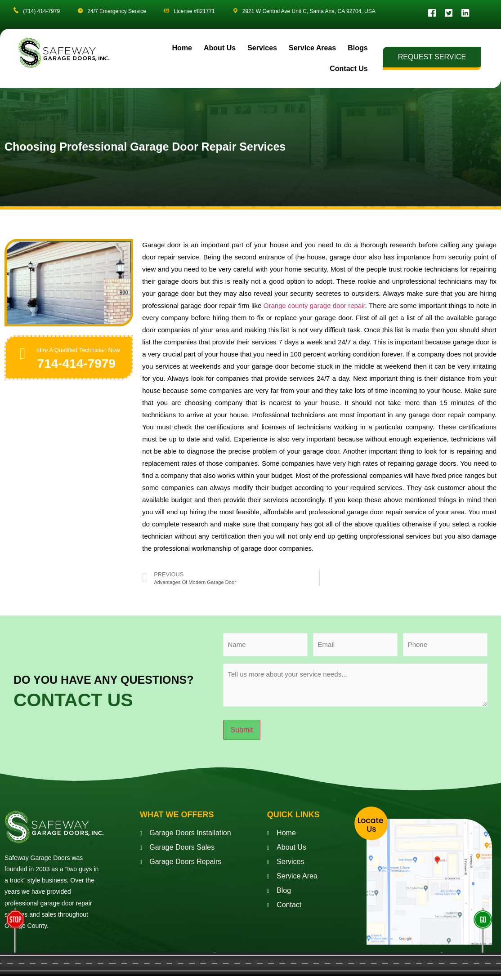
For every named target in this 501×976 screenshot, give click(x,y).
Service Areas (312, 50)
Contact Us (348, 71)
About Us (220, 50)
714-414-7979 (80, 374)
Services (262, 50)
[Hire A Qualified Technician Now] (24, 357)
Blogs (357, 50)
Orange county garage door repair (314, 308)
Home (182, 50)
